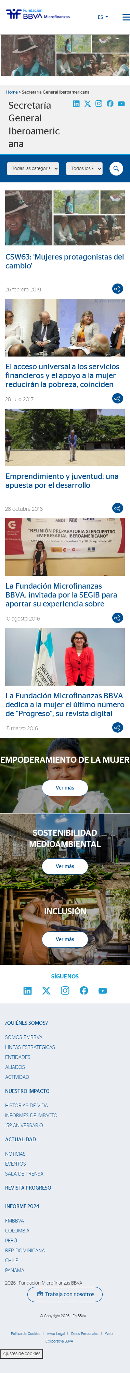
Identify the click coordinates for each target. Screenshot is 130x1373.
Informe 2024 (22, 1206)
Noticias (15, 1154)
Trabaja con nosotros (65, 1294)
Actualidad (20, 1139)
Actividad (17, 1077)
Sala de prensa (24, 1174)
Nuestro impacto (27, 1091)
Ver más (65, 788)
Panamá (14, 1270)
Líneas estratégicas (30, 1047)
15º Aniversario (24, 1125)
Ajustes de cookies (21, 1353)
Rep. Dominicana (25, 1250)
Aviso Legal (56, 1334)
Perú (11, 1240)
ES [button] (101, 17)
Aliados (15, 1067)
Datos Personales (85, 1334)
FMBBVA (14, 1221)
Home (12, 92)
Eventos (15, 1164)
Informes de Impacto (31, 1115)
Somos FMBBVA (23, 1037)
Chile (11, 1260)
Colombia (17, 1230)
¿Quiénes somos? (26, 1023)
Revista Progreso (28, 1188)
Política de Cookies (25, 1334)
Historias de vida (26, 1105)
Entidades (17, 1057)
